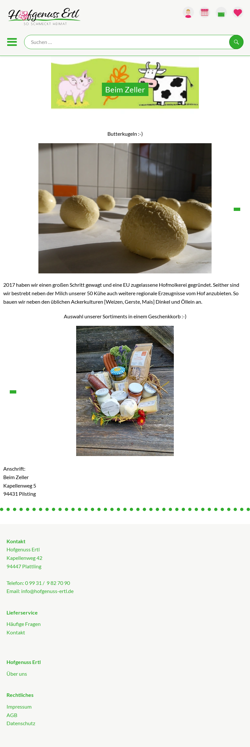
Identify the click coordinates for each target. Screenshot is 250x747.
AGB (12, 715)
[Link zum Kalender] (204, 12)
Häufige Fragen (24, 624)
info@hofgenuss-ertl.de (47, 591)
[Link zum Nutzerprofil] (188, 12)
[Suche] (133, 42)
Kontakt (16, 632)
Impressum (19, 706)
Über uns (17, 674)
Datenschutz (21, 723)
